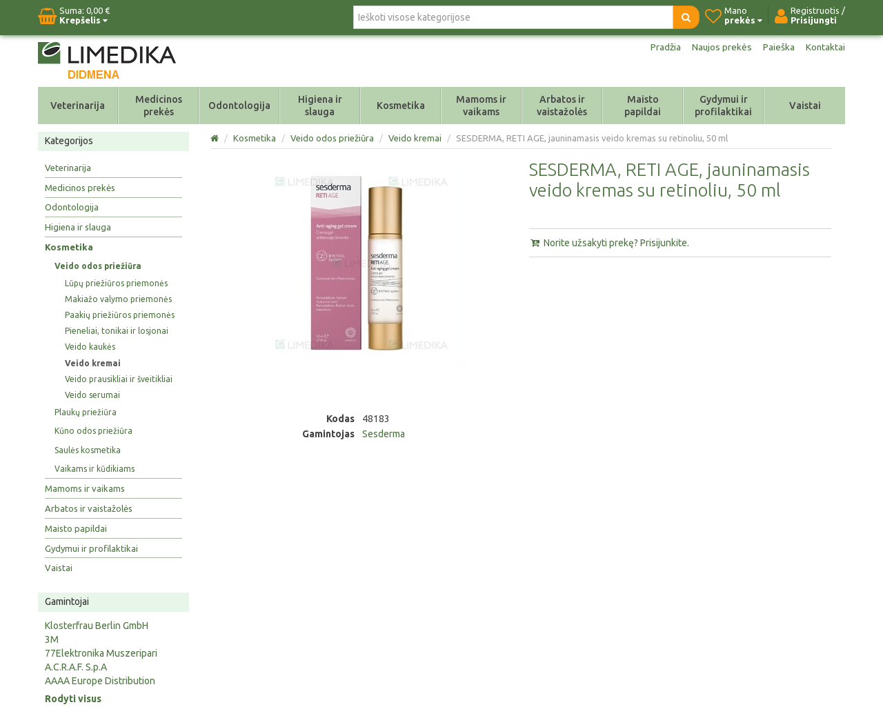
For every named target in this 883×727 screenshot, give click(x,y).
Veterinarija (77, 105)
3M (52, 639)
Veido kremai (93, 363)
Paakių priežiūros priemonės (120, 314)
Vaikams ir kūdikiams (94, 468)
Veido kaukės (90, 346)
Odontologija (239, 105)
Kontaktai (825, 46)
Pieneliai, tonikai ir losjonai (116, 330)
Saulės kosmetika (87, 450)
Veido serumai (92, 394)
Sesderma (383, 433)
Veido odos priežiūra (97, 265)
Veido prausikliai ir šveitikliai (118, 379)
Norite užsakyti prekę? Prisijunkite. (609, 242)
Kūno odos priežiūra (93, 430)
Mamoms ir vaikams (481, 105)
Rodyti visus (73, 698)
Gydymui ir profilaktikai (723, 105)
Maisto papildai (642, 105)
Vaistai (805, 105)
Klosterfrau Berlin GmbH (96, 625)
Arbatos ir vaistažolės (562, 105)
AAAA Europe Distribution (100, 680)
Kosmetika (401, 105)
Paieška (778, 46)
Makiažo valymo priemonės (118, 299)
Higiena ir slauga (320, 105)
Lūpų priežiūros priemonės (116, 283)
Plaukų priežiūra (85, 412)
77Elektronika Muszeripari (101, 653)
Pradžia (663, 46)
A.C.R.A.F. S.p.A (76, 667)
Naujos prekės (721, 46)
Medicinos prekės (158, 105)
